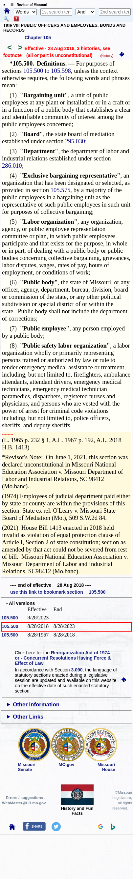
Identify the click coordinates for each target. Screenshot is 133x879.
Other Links (28, 717)
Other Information (36, 704)
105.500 (9, 617)
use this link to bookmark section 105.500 (57, 592)
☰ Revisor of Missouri (27, 5)
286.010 (12, 165)
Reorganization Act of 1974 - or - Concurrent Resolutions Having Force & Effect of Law (63, 658)
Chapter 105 (38, 37)
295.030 (75, 141)
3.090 (77, 669)
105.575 (61, 189)
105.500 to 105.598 (47, 70)
